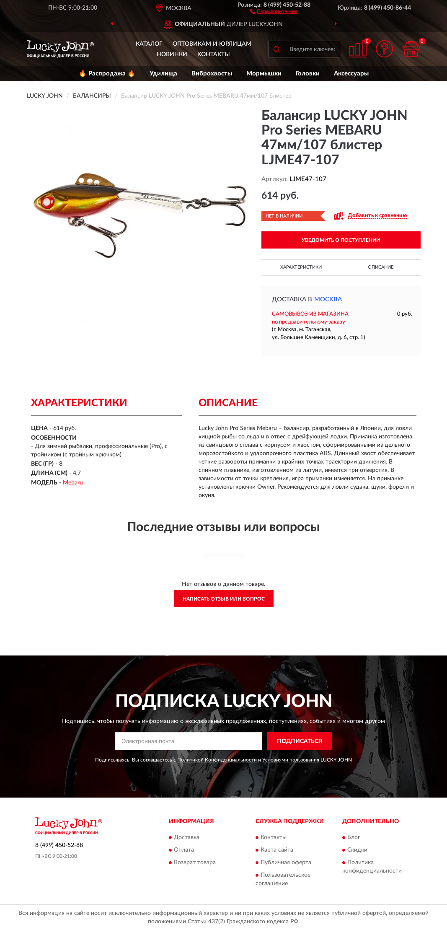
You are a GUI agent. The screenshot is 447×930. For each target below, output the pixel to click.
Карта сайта (277, 850)
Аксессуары (351, 73)
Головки (308, 73)
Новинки (172, 54)
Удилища (163, 73)
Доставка (186, 837)
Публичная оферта (286, 862)
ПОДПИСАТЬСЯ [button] (300, 741)
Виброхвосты (211, 73)
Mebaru (73, 483)
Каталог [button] (149, 44)
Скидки (357, 850)
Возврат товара (195, 862)
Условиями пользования (290, 759)
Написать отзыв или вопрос (224, 598)
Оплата (184, 850)
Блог (353, 837)
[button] (273, 10)
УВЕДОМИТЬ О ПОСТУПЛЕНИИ (341, 240)
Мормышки (264, 73)
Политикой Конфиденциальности (217, 759)
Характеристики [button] (301, 267)
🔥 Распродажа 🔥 (107, 73)
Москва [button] (328, 299)
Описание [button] (380, 267)
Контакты (213, 54)
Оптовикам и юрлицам (212, 44)
